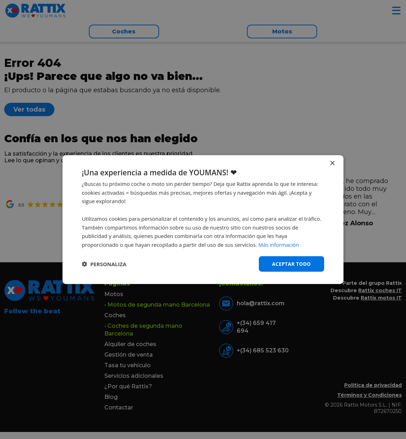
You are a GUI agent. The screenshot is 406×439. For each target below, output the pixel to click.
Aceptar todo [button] (291, 263)
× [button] (332, 163)
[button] (104, 264)
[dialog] (203, 219)
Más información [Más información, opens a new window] (279, 244)
